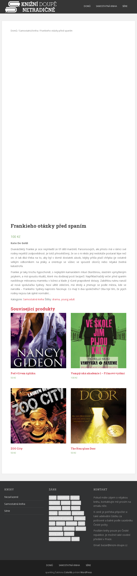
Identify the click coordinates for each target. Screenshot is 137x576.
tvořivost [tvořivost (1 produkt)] (71, 523)
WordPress (86, 572)
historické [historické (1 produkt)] (55, 507)
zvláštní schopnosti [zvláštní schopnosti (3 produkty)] (59, 538)
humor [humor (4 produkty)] (75, 507)
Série (7, 510)
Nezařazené (11, 497)
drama (56, 299)
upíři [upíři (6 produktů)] (81, 523)
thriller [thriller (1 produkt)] (60, 523)
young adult (68, 299)
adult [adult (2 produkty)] (52, 497)
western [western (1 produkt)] (81, 528)
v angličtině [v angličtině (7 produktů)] (55, 528)
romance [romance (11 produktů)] (79, 518)
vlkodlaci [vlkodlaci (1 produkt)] (69, 528)
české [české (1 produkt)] (75, 538)
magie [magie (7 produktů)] (53, 513)
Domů (14, 30)
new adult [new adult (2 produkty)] (78, 513)
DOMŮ (87, 6)
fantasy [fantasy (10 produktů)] (76, 502)
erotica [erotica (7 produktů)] (65, 502)
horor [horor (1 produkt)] (66, 507)
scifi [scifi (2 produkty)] (52, 523)
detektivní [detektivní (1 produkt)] (63, 497)
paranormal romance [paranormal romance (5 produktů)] (61, 518)
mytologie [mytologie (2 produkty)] (65, 513)
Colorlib (68, 572)
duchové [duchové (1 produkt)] (54, 502)
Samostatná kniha (28, 30)
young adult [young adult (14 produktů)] (56, 533)
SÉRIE (124, 6)
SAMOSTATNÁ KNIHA (106, 6)
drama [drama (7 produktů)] (75, 497)
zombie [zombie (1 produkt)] (69, 533)
